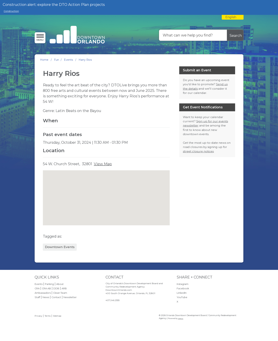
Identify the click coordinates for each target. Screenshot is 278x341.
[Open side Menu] (40, 37)
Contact (56, 297)
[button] (106, 194)
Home (44, 59)
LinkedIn (182, 293)
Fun (56, 59)
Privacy (38, 316)
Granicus (180, 318)
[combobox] (233, 17)
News (46, 297)
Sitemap (57, 316)
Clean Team (60, 293)
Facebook (183, 288)
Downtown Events (60, 247)
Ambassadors (43, 293)
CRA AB (46, 288)
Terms (48, 316)
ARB (64, 288)
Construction (11, 11)
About (60, 284)
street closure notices (198, 151)
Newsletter (70, 297)
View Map (103, 164)
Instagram (182, 284)
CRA (37, 288)
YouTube (182, 297)
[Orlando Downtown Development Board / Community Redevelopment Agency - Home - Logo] (77, 35)
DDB (56, 288)
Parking (49, 284)
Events (69, 59)
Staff (37, 297)
